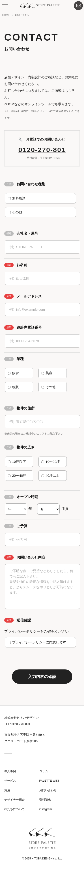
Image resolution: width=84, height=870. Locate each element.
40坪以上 (50, 475)
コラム (43, 771)
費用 (7, 790)
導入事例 (10, 771)
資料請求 (45, 799)
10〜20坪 (50, 461)
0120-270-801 (42, 149)
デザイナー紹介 (14, 799)
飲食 (13, 373)
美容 (46, 373)
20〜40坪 (17, 475)
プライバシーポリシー (22, 631)
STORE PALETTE (40, 5)
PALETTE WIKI (49, 780)
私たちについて (14, 809)
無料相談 (17, 198)
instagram (45, 809)
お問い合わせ (77, 4)
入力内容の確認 (42, 676)
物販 (13, 387)
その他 (15, 212)
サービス (10, 780)
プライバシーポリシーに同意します (37, 642)
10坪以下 (17, 461)
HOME (6, 15)
